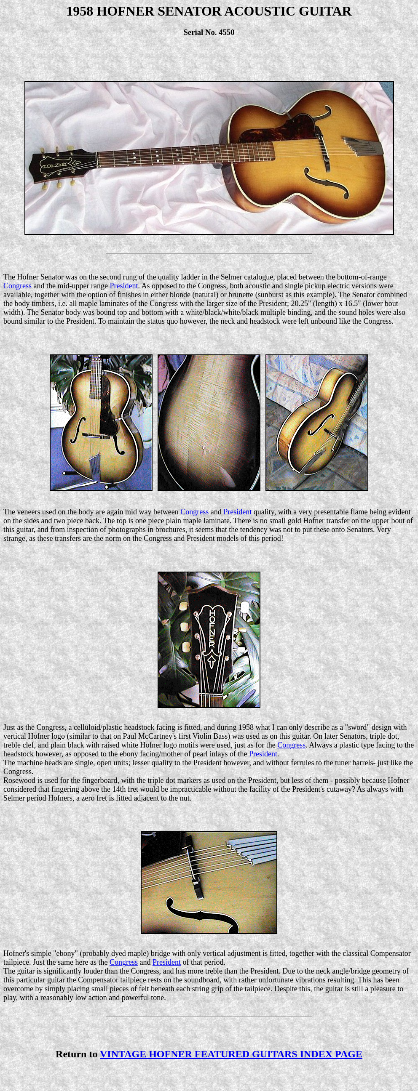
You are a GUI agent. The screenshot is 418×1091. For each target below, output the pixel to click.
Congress (17, 286)
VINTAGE (231, 1053)
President (124, 286)
